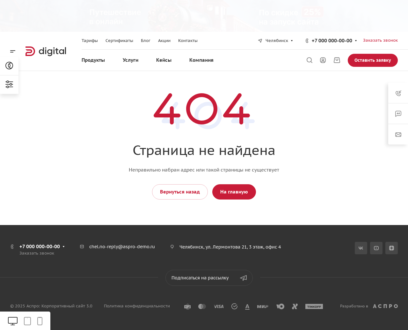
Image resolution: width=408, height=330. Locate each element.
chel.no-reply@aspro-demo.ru (122, 246)
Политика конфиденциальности (137, 306)
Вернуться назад (180, 192)
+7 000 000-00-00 (332, 41)
